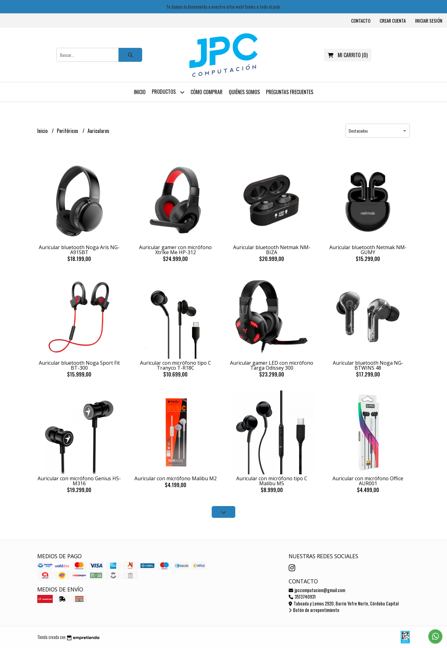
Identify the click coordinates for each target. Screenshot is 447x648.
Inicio (140, 92)
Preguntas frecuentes (289, 92)
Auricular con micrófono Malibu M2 (175, 478)
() (348, 55)
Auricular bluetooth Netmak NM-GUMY (368, 250)
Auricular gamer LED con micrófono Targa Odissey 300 (271, 365)
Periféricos (68, 131)
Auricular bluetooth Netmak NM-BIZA (271, 250)
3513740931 (302, 596)
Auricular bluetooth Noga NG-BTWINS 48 (368, 365)
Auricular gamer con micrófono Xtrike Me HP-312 (175, 250)
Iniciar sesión (428, 20)
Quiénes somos (244, 92)
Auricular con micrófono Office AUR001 (367, 481)
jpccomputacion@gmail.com (317, 590)
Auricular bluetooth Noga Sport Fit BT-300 (79, 365)
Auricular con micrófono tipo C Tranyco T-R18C (175, 365)
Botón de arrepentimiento (314, 610)
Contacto (360, 20)
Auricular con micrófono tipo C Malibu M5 (271, 481)
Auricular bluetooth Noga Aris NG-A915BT (79, 250)
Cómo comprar (207, 92)
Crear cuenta (393, 20)
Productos (168, 92)
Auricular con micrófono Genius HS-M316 (79, 481)
